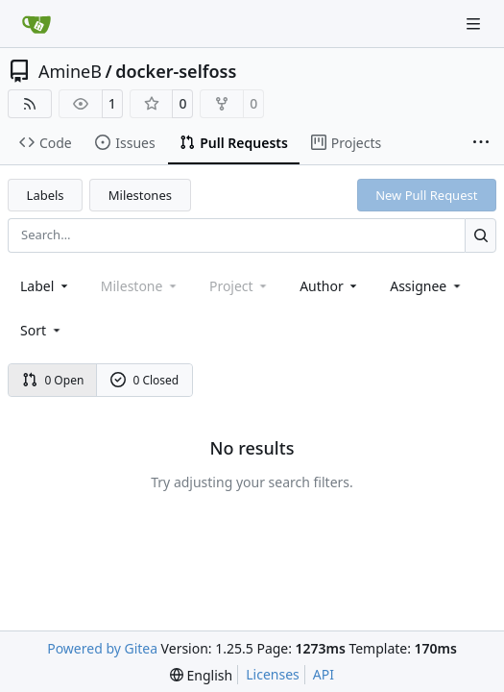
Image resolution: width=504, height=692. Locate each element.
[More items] (481, 143)
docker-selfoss (175, 71)
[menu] (42, 330)
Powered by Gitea (102, 648)
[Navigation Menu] (475, 23)
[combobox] (46, 286)
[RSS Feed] (30, 103)
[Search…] (480, 235)
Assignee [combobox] (427, 286)
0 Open (53, 380)
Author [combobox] (330, 286)
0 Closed (145, 380)
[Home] (36, 24)
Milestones (140, 195)
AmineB (70, 71)
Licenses (273, 674)
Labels (45, 195)
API (323, 674)
